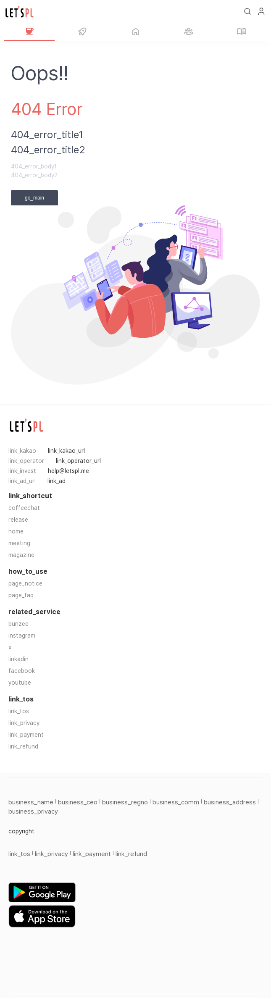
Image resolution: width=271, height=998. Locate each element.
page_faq (21, 595)
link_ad (56, 481)
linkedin (18, 659)
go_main (34, 198)
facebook (21, 670)
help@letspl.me (68, 470)
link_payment (26, 734)
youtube (19, 682)
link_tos (18, 711)
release (18, 519)
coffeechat (24, 507)
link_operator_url (78, 460)
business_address (230, 802)
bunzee (18, 623)
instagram (21, 635)
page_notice (25, 583)
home (16, 531)
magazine (21, 555)
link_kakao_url (66, 450)
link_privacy (23, 723)
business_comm (176, 802)
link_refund (23, 746)
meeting (19, 543)
